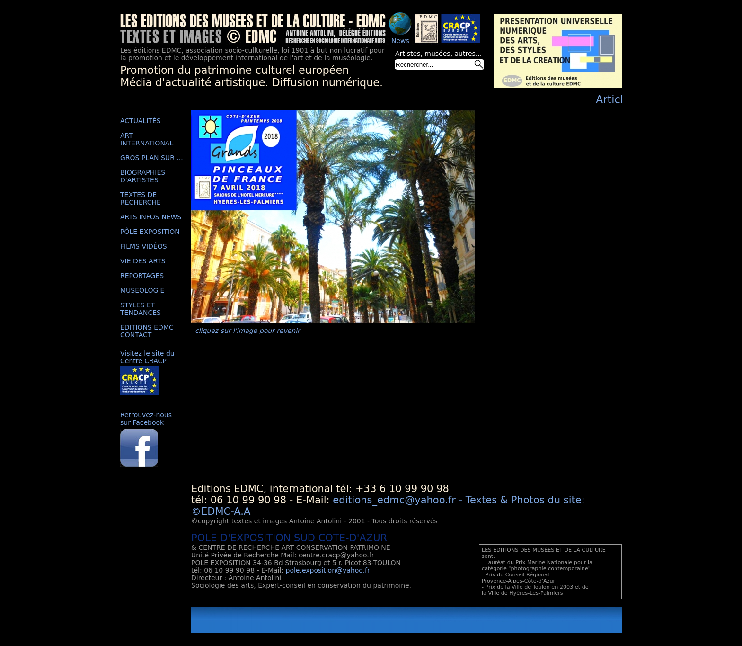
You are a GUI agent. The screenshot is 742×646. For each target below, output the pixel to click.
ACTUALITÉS (140, 121)
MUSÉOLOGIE (142, 290)
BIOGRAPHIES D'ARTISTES (142, 176)
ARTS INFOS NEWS (150, 217)
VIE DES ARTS (143, 261)
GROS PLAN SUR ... (151, 158)
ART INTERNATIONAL (146, 139)
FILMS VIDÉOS (143, 246)
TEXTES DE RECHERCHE (140, 198)
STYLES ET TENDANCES (140, 308)
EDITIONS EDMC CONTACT (147, 331)
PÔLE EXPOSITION (150, 231)
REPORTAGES (142, 275)
